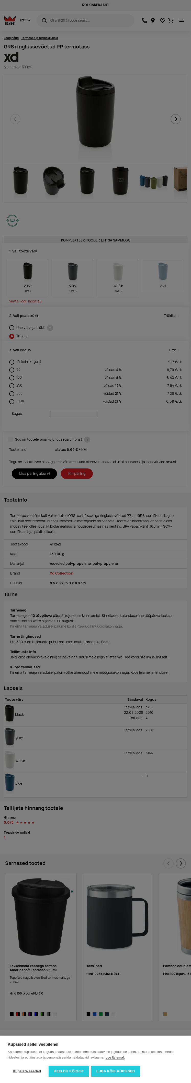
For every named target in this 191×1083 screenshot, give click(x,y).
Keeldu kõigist (69, 1071)
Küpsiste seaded (27, 1071)
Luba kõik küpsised (116, 1071)
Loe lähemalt (115, 1058)
